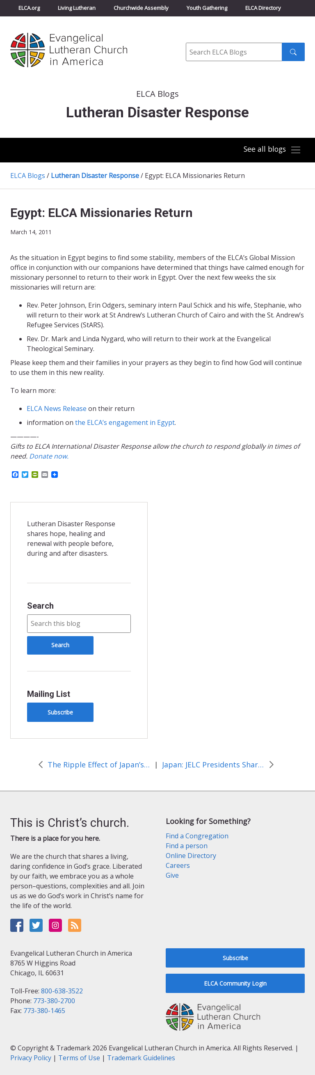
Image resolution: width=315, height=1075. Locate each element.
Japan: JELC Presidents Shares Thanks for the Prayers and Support (213, 764)
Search (40, 606)
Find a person (187, 845)
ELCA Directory (263, 7)
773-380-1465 (44, 1010)
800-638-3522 (62, 990)
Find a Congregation (197, 835)
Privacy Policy (30, 1057)
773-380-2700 (54, 1000)
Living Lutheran (77, 7)
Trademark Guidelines (141, 1057)
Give (172, 875)
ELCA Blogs (27, 175)
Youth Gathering (207, 7)
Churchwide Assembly (141, 7)
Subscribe (60, 712)
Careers (178, 865)
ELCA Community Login (235, 983)
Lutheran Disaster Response (95, 175)
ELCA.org (29, 7)
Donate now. (48, 456)
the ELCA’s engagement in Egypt (125, 422)
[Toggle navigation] (271, 150)
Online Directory (191, 855)
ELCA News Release (57, 408)
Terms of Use (79, 1057)
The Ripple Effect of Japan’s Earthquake (99, 764)
